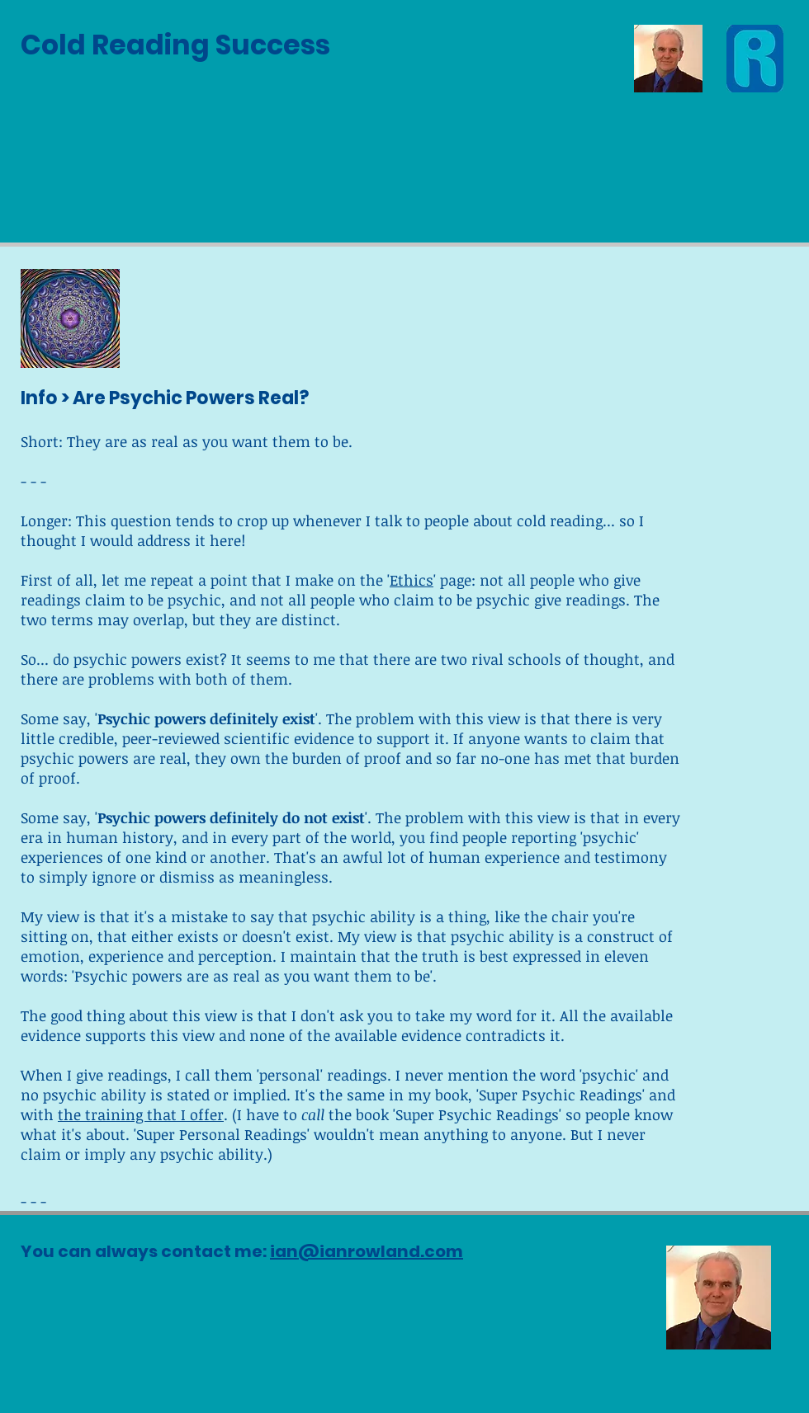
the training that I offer (141, 1114)
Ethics (411, 580)
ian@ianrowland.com (366, 1251)
